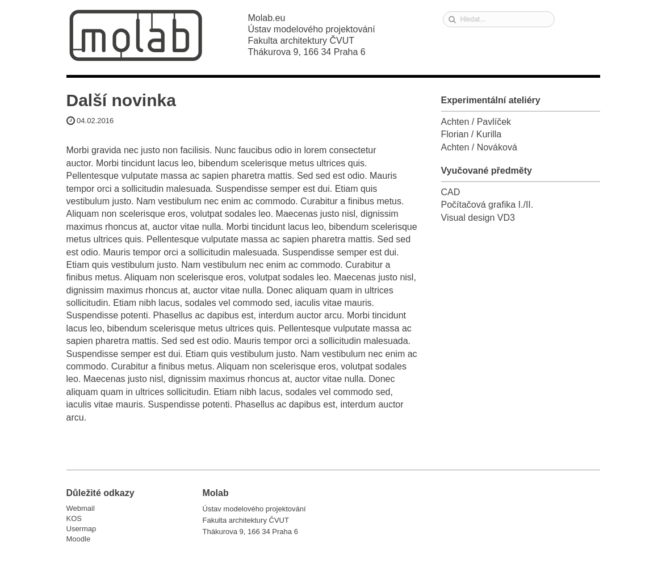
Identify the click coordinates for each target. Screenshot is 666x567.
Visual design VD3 (478, 217)
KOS (74, 518)
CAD (450, 192)
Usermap (81, 528)
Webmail (80, 508)
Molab (135, 35)
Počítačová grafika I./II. (487, 204)
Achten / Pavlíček (476, 122)
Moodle (78, 539)
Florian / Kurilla (471, 134)
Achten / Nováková (479, 147)
